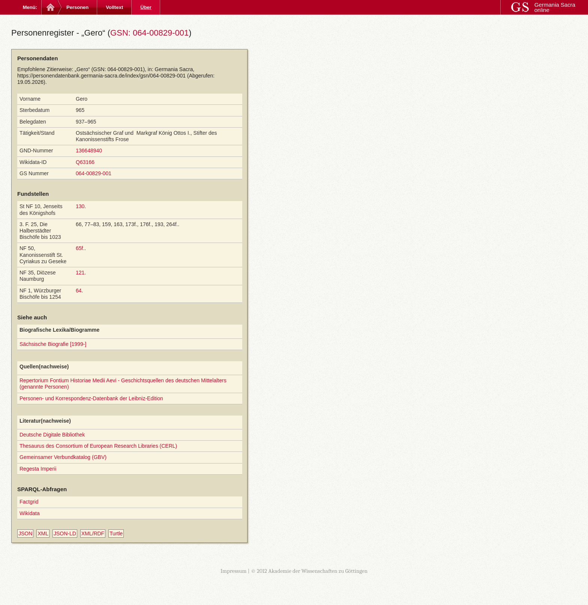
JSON (25, 533)
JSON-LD (65, 533)
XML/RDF (92, 533)
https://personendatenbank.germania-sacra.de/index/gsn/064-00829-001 (101, 76)
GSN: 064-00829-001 (149, 32)
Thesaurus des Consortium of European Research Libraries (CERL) (98, 446)
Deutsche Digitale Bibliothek (52, 435)
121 (80, 273)
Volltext (114, 7)
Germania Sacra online (554, 7)
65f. (80, 248)
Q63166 (85, 162)
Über (146, 7)
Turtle (116, 533)
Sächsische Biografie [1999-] (53, 344)
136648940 (89, 150)
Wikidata (30, 513)
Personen (77, 7)
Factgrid (29, 502)
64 (79, 291)
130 (80, 206)
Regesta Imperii (38, 469)
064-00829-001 (93, 173)
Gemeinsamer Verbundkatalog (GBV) (63, 457)
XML (43, 533)
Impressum (233, 571)
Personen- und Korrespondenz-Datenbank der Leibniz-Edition (91, 398)
